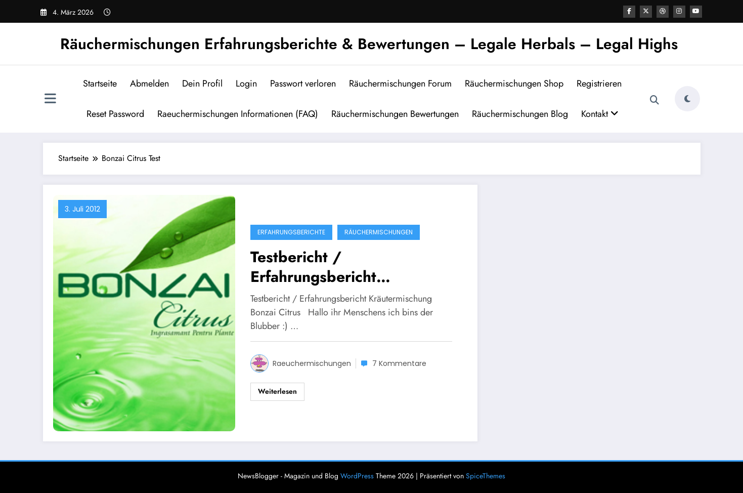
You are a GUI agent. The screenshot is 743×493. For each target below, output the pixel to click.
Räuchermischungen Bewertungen (395, 113)
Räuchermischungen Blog (520, 113)
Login (246, 83)
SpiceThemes (485, 476)
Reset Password (115, 113)
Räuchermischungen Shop (514, 83)
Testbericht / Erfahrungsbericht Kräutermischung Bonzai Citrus (336, 266)
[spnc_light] (687, 98)
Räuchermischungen (378, 232)
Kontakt (600, 113)
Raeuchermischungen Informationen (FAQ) (237, 113)
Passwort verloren (303, 83)
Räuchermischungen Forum (400, 83)
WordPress (357, 476)
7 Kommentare (399, 363)
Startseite (100, 83)
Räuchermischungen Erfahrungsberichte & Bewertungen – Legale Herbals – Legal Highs (369, 44)
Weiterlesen (277, 391)
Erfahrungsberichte (291, 232)
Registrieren (599, 83)
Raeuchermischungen (312, 363)
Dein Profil (202, 83)
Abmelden (149, 83)
